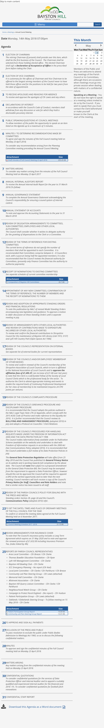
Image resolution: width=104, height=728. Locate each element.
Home (4, 32)
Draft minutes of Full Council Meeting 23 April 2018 (27, 160)
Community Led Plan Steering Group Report (25, 614)
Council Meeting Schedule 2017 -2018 (22, 524)
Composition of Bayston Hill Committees (23, 282)
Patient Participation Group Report (21, 612)
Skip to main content (10, 1)
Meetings (11, 32)
